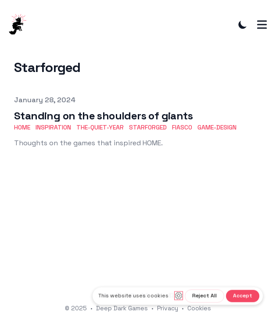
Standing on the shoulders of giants (103, 115)
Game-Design (217, 127)
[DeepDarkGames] (20, 24)
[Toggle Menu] (262, 25)
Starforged (148, 127)
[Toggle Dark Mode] (242, 24)
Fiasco (182, 127)
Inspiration (53, 127)
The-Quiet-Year (100, 127)
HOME (22, 127)
